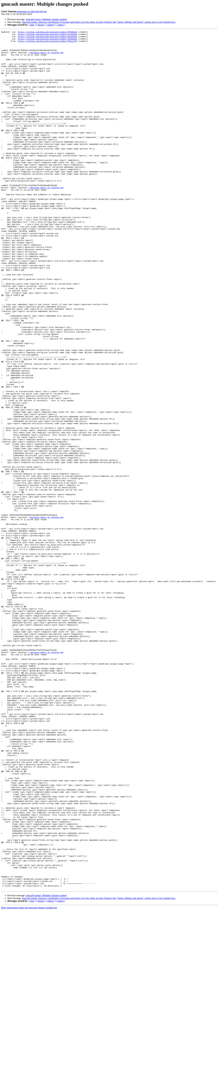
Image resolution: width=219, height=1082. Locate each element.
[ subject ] (51, 25)
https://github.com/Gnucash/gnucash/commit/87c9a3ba (47, 35)
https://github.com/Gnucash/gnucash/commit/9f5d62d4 (47, 32)
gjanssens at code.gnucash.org (32, 11)
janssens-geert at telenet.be (46, 57)
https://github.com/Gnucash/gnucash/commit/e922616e (47, 37)
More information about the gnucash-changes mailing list (29, 1079)
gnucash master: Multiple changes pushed (46, 19)
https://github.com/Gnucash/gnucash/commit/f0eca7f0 (47, 43)
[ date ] (32, 25)
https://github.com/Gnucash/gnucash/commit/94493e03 (47, 40)
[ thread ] (40, 25)
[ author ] (60, 25)
